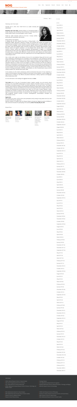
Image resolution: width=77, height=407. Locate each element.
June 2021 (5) (60, 153)
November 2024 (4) (61, 72)
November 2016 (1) (61, 265)
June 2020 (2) (60, 179)
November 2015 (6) (61, 289)
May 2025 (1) (60, 56)
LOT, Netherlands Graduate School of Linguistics (49, 389)
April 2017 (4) (60, 255)
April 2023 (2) (60, 108)
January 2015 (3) (60, 307)
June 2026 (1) (60, 25)
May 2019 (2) (60, 205)
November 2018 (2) (61, 218)
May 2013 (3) (60, 341)
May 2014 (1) (60, 323)
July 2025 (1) (59, 51)
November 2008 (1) (61, 368)
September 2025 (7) (61, 48)
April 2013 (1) (60, 344)
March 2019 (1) (60, 211)
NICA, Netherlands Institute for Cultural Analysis (15, 398)
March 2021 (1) (60, 161)
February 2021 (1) (60, 163)
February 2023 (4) (60, 114)
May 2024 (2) (60, 82)
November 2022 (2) (61, 119)
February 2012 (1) (60, 360)
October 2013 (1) (60, 339)
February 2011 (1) (60, 362)
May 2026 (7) (60, 27)
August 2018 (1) (60, 226)
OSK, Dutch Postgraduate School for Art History (15, 389)
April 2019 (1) (60, 208)
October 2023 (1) (60, 101)
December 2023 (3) (61, 95)
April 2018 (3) (60, 234)
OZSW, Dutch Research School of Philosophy (48, 398)
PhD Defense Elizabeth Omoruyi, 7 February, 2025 (18, 118)
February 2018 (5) (60, 239)
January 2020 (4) (60, 190)
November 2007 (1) (61, 370)
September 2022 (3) (61, 124)
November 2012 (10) (61, 354)
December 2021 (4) (61, 145)
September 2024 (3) (61, 77)
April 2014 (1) (60, 326)
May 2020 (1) (60, 182)
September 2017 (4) (61, 250)
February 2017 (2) (60, 260)
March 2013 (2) (60, 347)
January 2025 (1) (60, 67)
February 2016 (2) (60, 284)
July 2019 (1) (59, 200)
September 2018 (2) (61, 224)
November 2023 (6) (61, 98)
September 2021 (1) (61, 150)
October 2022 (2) (60, 122)
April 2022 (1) (60, 135)
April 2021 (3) (60, 158)
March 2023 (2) (60, 111)
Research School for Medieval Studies (13, 402)
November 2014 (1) (61, 313)
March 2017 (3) (60, 258)
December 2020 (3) (61, 169)
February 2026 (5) (60, 35)
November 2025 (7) (61, 43)
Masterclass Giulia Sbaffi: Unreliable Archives (8, 118)
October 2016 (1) (60, 268)
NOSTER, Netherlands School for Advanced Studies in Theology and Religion (55, 391)
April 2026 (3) (60, 30)
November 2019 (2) (61, 192)
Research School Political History (12, 403)
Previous (46, 18)
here (35, 78)
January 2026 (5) (60, 38)
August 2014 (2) (60, 320)
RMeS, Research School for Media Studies (47, 402)
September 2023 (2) (61, 103)
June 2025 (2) (60, 54)
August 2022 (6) (60, 127)
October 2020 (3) (60, 174)
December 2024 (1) (61, 69)
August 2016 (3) (60, 273)
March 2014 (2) (60, 328)
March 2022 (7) (60, 137)
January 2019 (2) (60, 213)
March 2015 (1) (60, 302)
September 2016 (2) (61, 271)
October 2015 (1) (60, 292)
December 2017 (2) (61, 245)
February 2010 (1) (60, 365)
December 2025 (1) (61, 40)
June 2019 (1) (60, 203)
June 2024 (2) (60, 80)
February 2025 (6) (60, 64)
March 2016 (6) (60, 281)
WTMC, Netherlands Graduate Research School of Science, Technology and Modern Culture (20, 393)
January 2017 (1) (60, 263)
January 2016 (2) (60, 286)
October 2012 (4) (60, 357)
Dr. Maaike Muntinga (28, 117)
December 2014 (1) (61, 310)
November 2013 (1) (61, 336)
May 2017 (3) (60, 252)
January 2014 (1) (60, 334)
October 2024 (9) (60, 74)
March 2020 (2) (60, 187)
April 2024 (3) (60, 85)
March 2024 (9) (60, 88)
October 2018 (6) (60, 221)
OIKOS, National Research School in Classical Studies (16, 387)
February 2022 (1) (60, 140)
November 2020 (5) (61, 171)
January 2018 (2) (60, 242)
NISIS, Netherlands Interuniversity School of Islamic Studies (17, 400)
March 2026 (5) (60, 33)
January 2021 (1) (60, 166)
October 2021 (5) (60, 148)
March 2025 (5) (60, 61)
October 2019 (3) (60, 195)
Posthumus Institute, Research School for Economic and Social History (53, 400)
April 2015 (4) (60, 300)
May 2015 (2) (60, 297)
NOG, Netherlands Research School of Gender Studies (50, 403)
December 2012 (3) (61, 352)
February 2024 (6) (60, 90)
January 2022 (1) (60, 143)
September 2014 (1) (61, 318)
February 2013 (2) (60, 349)
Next (50, 18)
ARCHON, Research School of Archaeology (48, 392)
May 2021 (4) (60, 156)
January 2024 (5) (60, 93)
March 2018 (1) (60, 237)
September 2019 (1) (61, 197)
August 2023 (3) (60, 106)
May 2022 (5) (60, 132)
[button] (69, 4)
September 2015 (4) (61, 294)
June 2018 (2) (60, 229)
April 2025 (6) (60, 59)
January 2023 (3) (60, 116)
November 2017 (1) (61, 247)
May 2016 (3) (60, 279)
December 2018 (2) (61, 216)
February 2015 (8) (60, 305)
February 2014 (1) (60, 331)
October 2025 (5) (60, 46)
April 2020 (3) (60, 184)
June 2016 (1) (60, 276)
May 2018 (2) (60, 231)
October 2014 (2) (60, 315)
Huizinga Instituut (43, 387)
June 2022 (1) (60, 129)
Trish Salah (8, 82)
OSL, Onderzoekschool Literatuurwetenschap (14, 391)
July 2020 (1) (59, 177)
